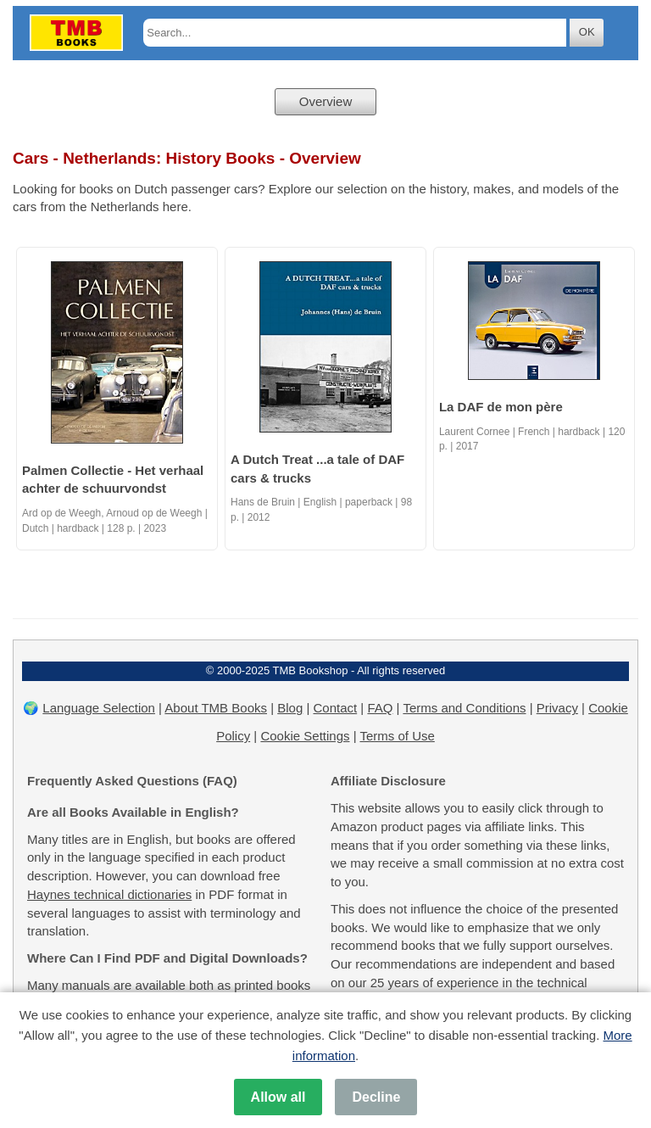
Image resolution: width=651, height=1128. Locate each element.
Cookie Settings (304, 736)
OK (587, 31)
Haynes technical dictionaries (109, 894)
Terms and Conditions (464, 708)
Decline (376, 1097)
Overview (326, 101)
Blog (290, 708)
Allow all (278, 1097)
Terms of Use (396, 736)
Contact (335, 708)
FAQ (379, 708)
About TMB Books (215, 708)
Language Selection (98, 708)
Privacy (557, 708)
